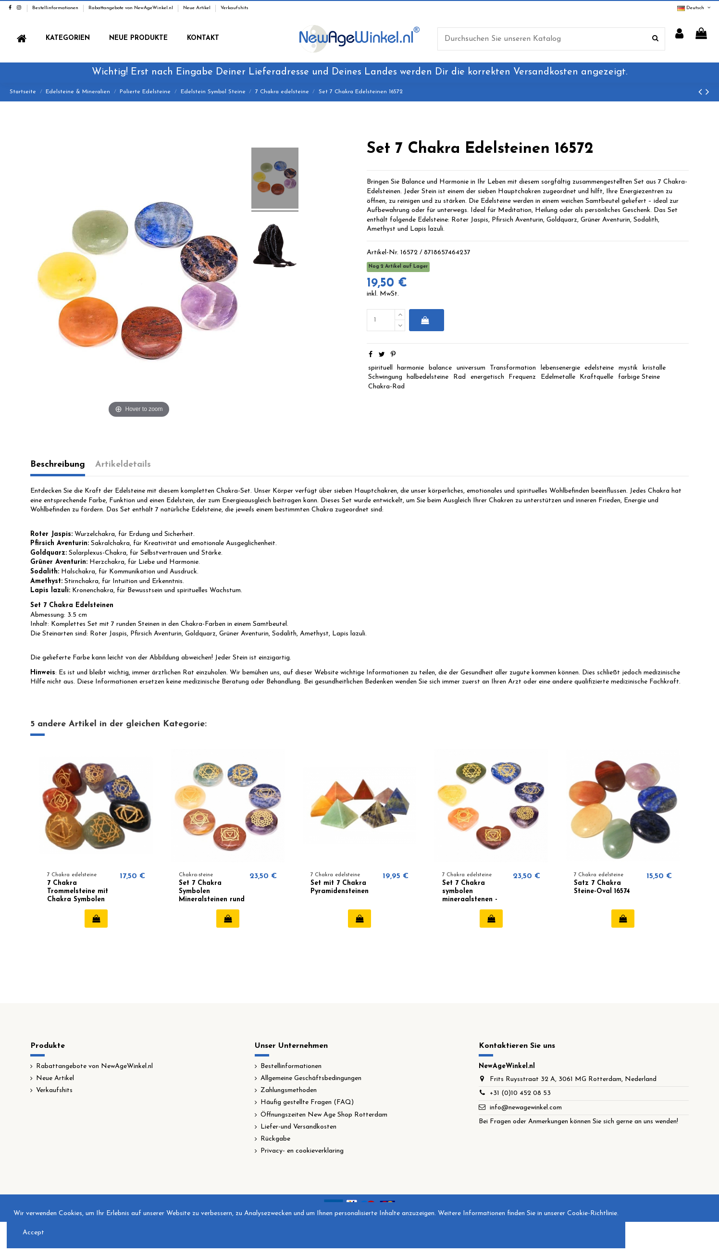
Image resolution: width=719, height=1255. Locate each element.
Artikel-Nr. (382, 252)
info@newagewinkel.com (526, 1107)
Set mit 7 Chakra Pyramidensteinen (339, 887)
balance (440, 368)
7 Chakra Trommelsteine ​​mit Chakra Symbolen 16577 (77, 895)
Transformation (513, 368)
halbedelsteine (427, 377)
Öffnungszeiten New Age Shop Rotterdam (323, 1114)
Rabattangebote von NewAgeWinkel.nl (131, 8)
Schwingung (385, 377)
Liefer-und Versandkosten (298, 1127)
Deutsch (694, 8)
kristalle (654, 368)
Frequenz (522, 377)
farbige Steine (639, 377)
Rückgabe (275, 1139)
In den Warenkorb (425, 320)
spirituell (380, 368)
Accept (33, 1232)
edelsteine (599, 368)
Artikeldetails (123, 464)
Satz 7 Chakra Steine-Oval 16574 (602, 887)
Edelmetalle (558, 377)
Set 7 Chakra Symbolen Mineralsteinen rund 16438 (212, 895)
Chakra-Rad (386, 386)
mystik (628, 368)
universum (471, 368)
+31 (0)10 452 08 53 (520, 1093)
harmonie (410, 368)
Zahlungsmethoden (288, 1090)
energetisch (487, 377)
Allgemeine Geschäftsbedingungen (310, 1078)
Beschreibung (57, 464)
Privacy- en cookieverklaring (302, 1151)
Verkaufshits (234, 8)
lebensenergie (560, 368)
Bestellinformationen (56, 8)
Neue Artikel (197, 8)
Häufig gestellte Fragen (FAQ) (307, 1102)
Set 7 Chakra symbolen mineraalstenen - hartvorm (469, 895)
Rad (459, 377)
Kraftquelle (596, 377)
